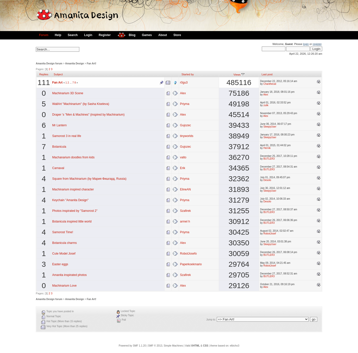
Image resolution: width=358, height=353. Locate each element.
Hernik (267, 148)
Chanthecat (270, 84)
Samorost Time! (62, 232)
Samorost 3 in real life (66, 136)
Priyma (184, 104)
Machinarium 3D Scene (67, 93)
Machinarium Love (64, 285)
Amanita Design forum (49, 63)
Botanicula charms (64, 243)
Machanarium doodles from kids (73, 157)
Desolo (267, 180)
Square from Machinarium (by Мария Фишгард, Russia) (89, 178)
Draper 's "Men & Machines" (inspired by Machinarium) (88, 114)
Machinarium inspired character (73, 189)
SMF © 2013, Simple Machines (165, 345)
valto (183, 157)
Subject (58, 74)
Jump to (210, 319)
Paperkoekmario (191, 264)
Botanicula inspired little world (71, 221)
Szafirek (185, 211)
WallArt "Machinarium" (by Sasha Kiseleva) (80, 104)
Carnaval (58, 168)
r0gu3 (184, 82)
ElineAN (185, 189)
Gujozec (185, 125)
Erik (182, 168)
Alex (183, 93)
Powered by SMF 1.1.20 (132, 345)
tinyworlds (186, 136)
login (306, 44)
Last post (267, 74)
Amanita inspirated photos (69, 275)
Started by (187, 74)
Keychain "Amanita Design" (70, 200)
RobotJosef (270, 233)
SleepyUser (270, 126)
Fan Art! (91, 63)
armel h (185, 221)
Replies (43, 74)
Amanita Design (74, 63)
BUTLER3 (269, 158)
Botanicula (59, 146)
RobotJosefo (188, 253)
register (317, 44)
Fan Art (57, 82)
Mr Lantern (59, 125)
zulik (266, 105)
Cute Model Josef (63, 253)
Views (238, 74)
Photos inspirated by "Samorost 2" (74, 211)
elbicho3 (234, 345)
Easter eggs (60, 264)
